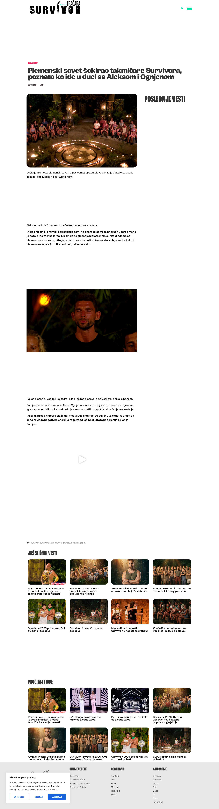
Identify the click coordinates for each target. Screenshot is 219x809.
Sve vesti (157, 780)
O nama (157, 776)
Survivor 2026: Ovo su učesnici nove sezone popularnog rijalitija (84, 591)
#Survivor (34, 543)
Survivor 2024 (46, 543)
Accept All (57, 797)
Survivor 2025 (77, 780)
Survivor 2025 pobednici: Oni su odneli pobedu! (46, 629)
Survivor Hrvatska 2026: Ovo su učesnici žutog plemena (172, 590)
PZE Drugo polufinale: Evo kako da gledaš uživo (86, 718)
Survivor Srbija (78, 543)
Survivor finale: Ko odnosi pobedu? (86, 629)
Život (155, 798)
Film (113, 780)
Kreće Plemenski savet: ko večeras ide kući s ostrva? (169, 629)
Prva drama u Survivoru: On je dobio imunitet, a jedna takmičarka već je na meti (46, 591)
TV (154, 795)
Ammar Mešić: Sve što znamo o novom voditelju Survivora (129, 590)
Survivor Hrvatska (62, 543)
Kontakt (115, 776)
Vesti (113, 795)
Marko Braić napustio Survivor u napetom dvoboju (129, 629)
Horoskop (158, 802)
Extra (155, 784)
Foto (113, 784)
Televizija (115, 791)
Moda (155, 791)
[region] (38, 787)
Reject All (38, 797)
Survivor (74, 776)
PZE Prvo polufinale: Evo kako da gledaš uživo (129, 718)
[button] (182, 8)
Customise (19, 797)
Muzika (115, 787)
